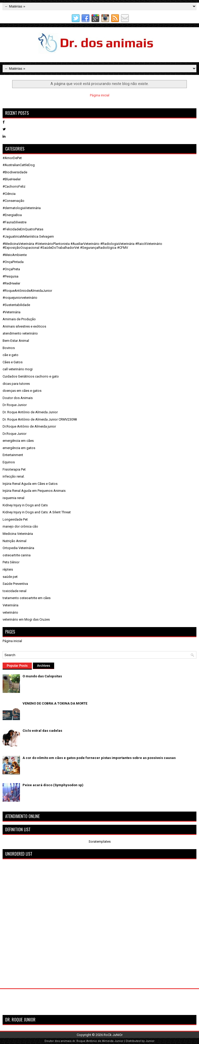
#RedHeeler (11, 283)
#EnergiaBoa (12, 215)
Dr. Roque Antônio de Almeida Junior (30, 412)
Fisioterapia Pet (14, 469)
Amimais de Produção (19, 319)
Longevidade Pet (15, 519)
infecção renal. (14, 476)
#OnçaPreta (11, 269)
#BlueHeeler (12, 179)
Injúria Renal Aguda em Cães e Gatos (30, 484)
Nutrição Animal (14, 541)
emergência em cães (18, 441)
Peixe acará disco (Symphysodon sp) (53, 785)
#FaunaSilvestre (14, 222)
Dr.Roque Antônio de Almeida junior (29, 426)
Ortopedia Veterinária (18, 548)
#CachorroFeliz (14, 186)
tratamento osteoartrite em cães (27, 598)
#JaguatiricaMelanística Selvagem (28, 236)
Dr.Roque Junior (14, 434)
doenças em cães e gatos (22, 391)
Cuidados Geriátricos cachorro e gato (31, 376)
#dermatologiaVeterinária (22, 208)
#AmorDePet (12, 158)
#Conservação (13, 201)
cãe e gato (10, 355)
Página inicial (99, 95)
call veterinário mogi (18, 369)
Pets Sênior (11, 562)
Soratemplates (100, 841)
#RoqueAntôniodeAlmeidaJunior (27, 291)
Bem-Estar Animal (16, 341)
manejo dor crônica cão (20, 526)
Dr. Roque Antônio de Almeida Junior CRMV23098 (40, 419)
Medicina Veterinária (18, 534)
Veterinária (10, 605)
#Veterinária (11, 312)
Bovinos (9, 348)
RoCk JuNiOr (113, 1035)
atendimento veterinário (20, 333)
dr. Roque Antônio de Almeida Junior (97, 1041)
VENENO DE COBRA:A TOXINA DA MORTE (55, 703)
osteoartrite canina (17, 555)
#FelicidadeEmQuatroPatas (23, 229)
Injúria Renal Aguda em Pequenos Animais (34, 491)
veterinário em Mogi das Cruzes (26, 619)
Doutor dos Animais (18, 398)
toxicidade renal (14, 591)
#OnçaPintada (13, 262)
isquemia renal (13, 498)
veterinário (10, 612)
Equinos (9, 462)
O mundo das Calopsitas (42, 676)
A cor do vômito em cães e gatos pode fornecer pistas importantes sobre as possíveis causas (99, 758)
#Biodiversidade (15, 172)
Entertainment (13, 455)
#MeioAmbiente (15, 255)
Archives (43, 665)
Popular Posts (17, 665)
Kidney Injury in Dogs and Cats (25, 505)
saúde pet (10, 577)
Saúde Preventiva (15, 584)
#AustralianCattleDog (19, 165)
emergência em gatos (19, 448)
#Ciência (9, 194)
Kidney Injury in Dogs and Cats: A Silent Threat (37, 512)
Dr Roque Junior (15, 405)
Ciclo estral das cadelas (42, 731)
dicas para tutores (16, 384)
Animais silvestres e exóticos (24, 326)
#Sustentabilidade (16, 305)
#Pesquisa (10, 276)
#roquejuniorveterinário (20, 298)
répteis (8, 569)
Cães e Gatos (13, 362)
